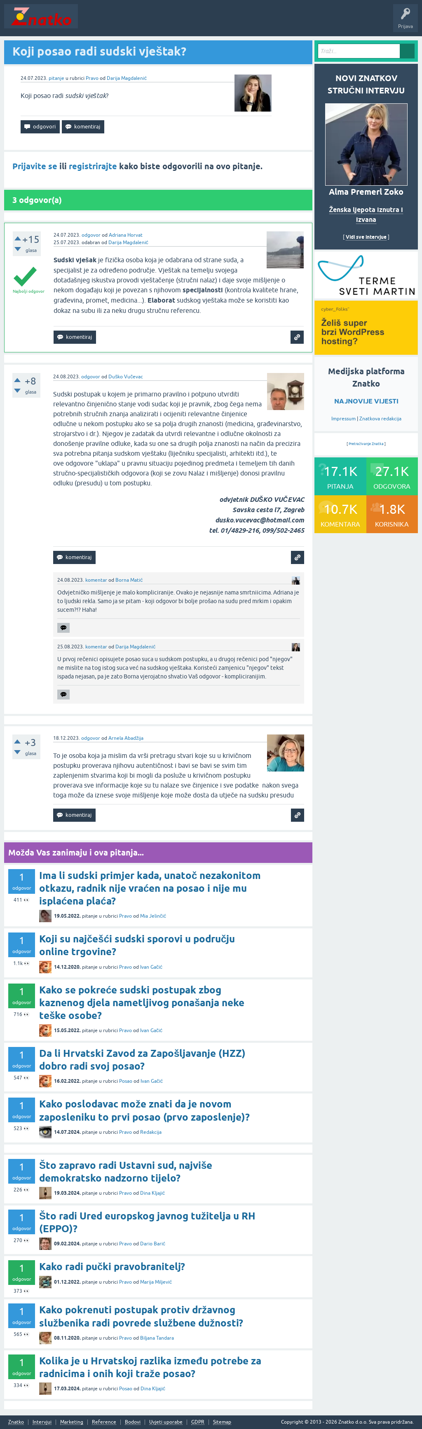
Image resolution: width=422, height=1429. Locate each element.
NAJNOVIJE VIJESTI (366, 401)
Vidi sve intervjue (366, 237)
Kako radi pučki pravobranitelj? (112, 1267)
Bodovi (133, 1422)
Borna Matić (129, 580)
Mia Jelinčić (153, 916)
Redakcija (151, 1132)
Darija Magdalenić (127, 78)
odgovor (91, 235)
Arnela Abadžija (125, 738)
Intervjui (42, 1422)
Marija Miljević (156, 1282)
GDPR (197, 1422)
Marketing (71, 1422)
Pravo (92, 78)
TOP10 (265, 22)
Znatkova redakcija (380, 419)
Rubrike (161, 22)
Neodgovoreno (127, 22)
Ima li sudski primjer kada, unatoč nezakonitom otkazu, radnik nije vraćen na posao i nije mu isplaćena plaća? (150, 888)
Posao (125, 1081)
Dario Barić (152, 1244)
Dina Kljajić (152, 1193)
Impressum (343, 419)
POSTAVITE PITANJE (203, 22)
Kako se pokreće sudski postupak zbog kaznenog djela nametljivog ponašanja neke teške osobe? (141, 1002)
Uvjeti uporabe (166, 1422)
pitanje (56, 78)
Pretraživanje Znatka (366, 444)
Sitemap (222, 1422)
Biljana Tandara (157, 1338)
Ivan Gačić (151, 967)
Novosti (92, 22)
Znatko (16, 1422)
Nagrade (291, 22)
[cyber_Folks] (366, 295)
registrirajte (93, 166)
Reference (104, 1422)
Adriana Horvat (126, 235)
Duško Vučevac (125, 377)
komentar (96, 580)
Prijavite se (34, 166)
